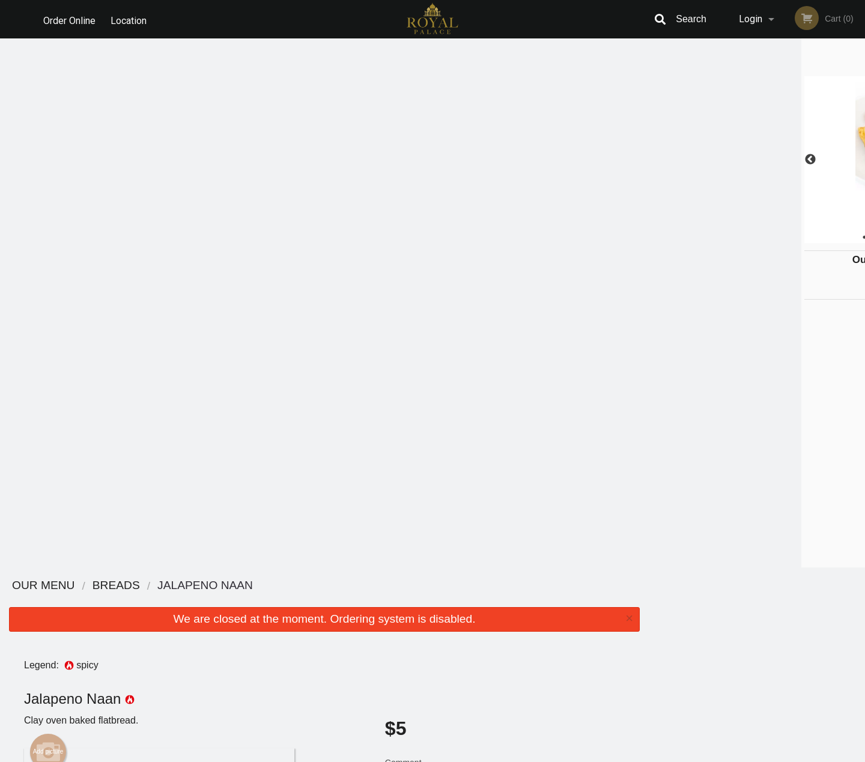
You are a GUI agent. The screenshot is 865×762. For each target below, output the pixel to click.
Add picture (48, 223)
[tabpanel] (757, 159)
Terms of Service (452, 753)
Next (856, 160)
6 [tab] (802, 237)
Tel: (628, 630)
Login (750, 19)
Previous (658, 160)
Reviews (505, 601)
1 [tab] (712, 237)
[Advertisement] (324, 528)
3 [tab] (748, 237)
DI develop (451, 721)
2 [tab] (730, 237)
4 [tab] (766, 237)
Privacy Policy (515, 630)
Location (131, 19)
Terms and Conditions (528, 616)
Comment (505, 249)
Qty (421, 298)
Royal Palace (178, 586)
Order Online (69, 19)
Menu (401, 601)
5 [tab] (784, 237)
